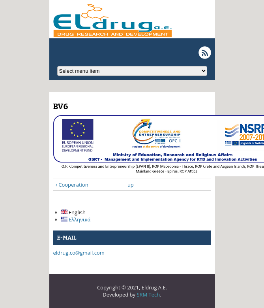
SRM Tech (148, 294)
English (73, 212)
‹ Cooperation (72, 184)
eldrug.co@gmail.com (79, 252)
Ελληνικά (76, 219)
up (130, 184)
